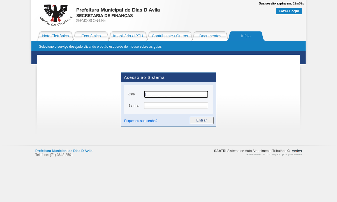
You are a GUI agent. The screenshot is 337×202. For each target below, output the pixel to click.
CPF (131, 94)
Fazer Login (289, 11)
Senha (133, 105)
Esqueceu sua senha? (141, 121)
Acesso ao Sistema (144, 77)
